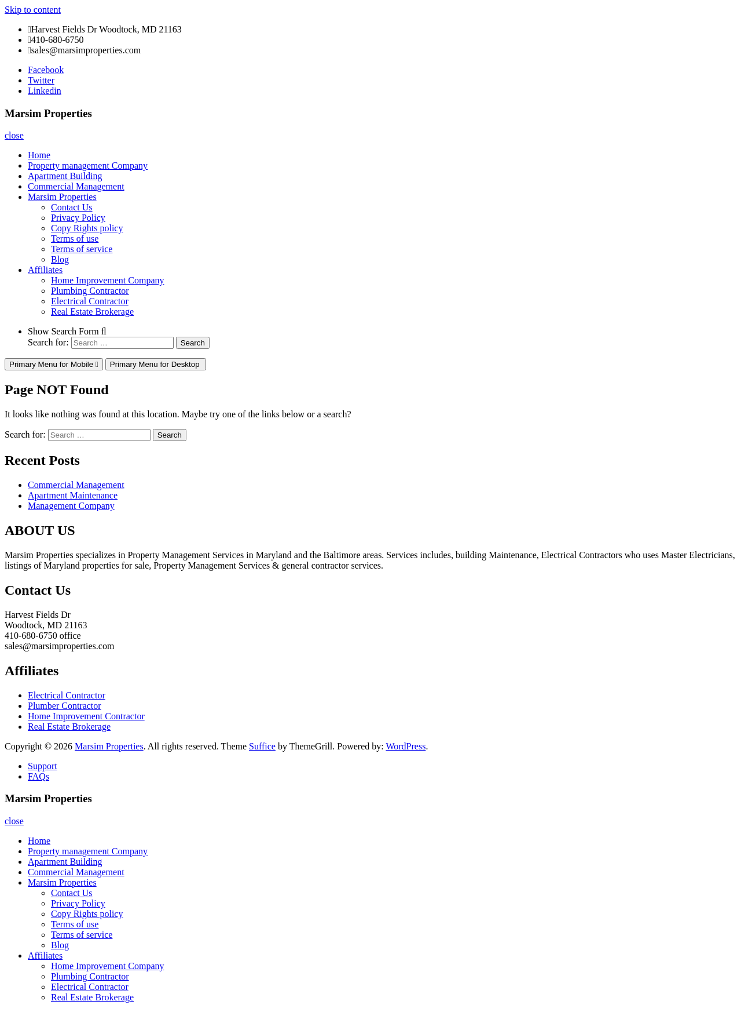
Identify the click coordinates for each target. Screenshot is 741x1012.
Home (39, 155)
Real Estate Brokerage (92, 311)
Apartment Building (65, 176)
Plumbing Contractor (90, 291)
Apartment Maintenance (73, 495)
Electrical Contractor (90, 301)
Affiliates (45, 270)
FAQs (38, 776)
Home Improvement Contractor (86, 716)
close (14, 135)
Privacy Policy (78, 218)
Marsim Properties (62, 197)
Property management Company (88, 165)
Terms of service (81, 249)
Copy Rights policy (87, 228)
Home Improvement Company (107, 280)
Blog (60, 259)
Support (42, 766)
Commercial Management (76, 186)
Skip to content (33, 9)
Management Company (71, 506)
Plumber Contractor (64, 706)
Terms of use (74, 238)
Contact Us (72, 207)
